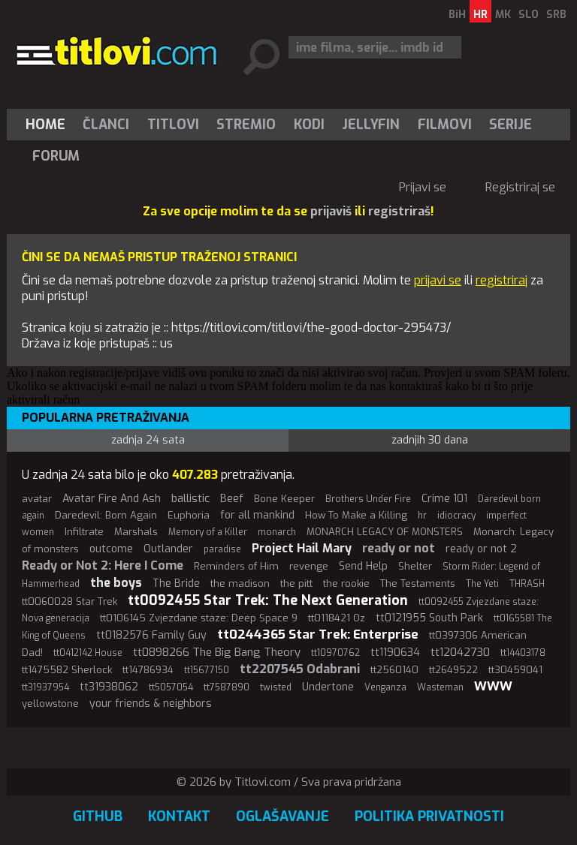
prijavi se (437, 280)
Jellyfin (371, 125)
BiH (457, 15)
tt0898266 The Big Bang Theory (217, 652)
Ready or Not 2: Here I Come (102, 565)
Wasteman (440, 687)
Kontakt (179, 816)
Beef (231, 499)
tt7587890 (226, 687)
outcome (111, 549)
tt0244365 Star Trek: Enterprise (317, 634)
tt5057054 (171, 687)
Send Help (363, 566)
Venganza (385, 687)
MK (503, 15)
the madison (240, 583)
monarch (277, 532)
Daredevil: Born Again (106, 515)
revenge (308, 566)
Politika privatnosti (429, 816)
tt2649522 (453, 669)
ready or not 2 (481, 549)
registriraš (399, 211)
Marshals (136, 531)
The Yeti (482, 584)
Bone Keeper (284, 498)
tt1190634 (395, 652)
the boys (116, 583)
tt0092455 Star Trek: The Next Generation (268, 600)
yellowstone (50, 703)
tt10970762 (335, 653)
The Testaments (417, 583)
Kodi (309, 125)
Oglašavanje (282, 816)
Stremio (246, 125)
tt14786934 (148, 669)
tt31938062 (109, 687)
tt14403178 (522, 653)
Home (45, 125)
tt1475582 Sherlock (67, 669)
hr (422, 516)
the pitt (296, 583)
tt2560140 (394, 669)
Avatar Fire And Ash (111, 499)
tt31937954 (45, 687)
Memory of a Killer (207, 532)
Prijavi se (422, 187)
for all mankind (257, 515)
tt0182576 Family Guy (151, 635)
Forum (56, 156)
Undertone (328, 687)
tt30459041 (515, 669)
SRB (556, 15)
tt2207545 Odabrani (300, 669)
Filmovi (445, 125)
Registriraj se (520, 187)
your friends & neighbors (150, 703)
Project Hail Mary (302, 548)
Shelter (415, 566)
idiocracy (456, 516)
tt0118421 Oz (336, 618)
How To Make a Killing (356, 515)
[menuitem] (49, 124)
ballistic (190, 498)
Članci (106, 125)
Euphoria (189, 515)
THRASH (527, 584)
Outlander (168, 549)
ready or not (398, 548)
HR (480, 15)
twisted (276, 687)
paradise (222, 549)
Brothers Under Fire (368, 499)
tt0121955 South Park (429, 618)
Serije (510, 125)
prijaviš (331, 211)
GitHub (97, 816)
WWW (493, 686)
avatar (37, 498)
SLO (528, 15)
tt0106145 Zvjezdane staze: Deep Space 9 (199, 618)
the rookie (346, 583)
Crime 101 (444, 499)
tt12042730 (460, 652)
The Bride (176, 583)
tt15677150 (206, 670)
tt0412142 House (87, 653)
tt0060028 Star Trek (69, 601)
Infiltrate (84, 531)
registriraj (501, 280)
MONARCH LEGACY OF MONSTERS (385, 531)
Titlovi (173, 125)
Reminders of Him (236, 566)
